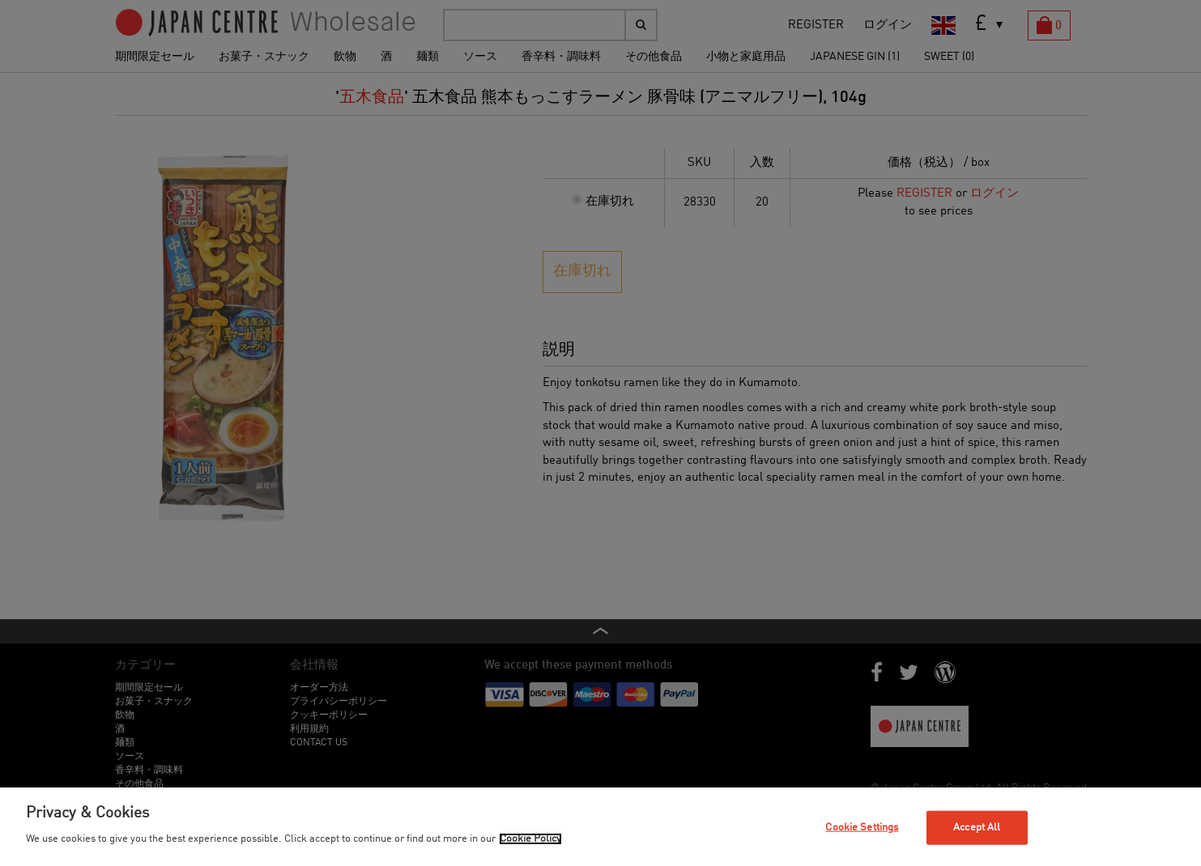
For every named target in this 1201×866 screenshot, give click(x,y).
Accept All (976, 827)
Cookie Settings (861, 827)
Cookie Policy (530, 839)
